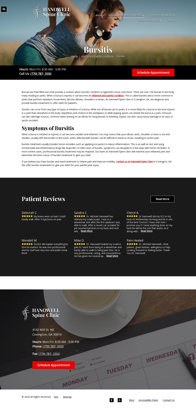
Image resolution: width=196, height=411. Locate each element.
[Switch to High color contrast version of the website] (4, 9)
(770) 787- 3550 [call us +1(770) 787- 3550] (40, 74)
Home (74, 56)
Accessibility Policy (148, 400)
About (99, 15)
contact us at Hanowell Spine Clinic (134, 161)
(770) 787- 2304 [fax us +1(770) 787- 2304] (49, 354)
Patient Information (149, 20)
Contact (170, 20)
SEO (56, 396)
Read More (162, 199)
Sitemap (67, 396)
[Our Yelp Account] (120, 401)
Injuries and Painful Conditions (126, 15)
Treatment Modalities (161, 15)
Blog (131, 400)
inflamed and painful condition (108, 95)
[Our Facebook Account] (112, 401)
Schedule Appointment (153, 72)
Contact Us (169, 400)
